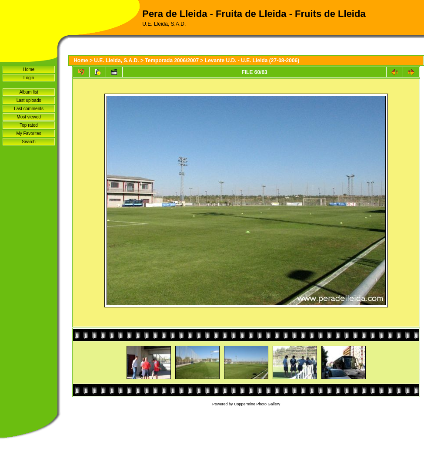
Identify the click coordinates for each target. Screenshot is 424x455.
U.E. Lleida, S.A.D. (116, 60)
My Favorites (28, 133)
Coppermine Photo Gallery (257, 404)
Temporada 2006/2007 (172, 60)
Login (28, 77)
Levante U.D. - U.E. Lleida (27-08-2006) (252, 60)
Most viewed (29, 117)
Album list (28, 92)
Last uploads (29, 100)
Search (29, 141)
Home (29, 69)
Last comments (28, 108)
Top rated (29, 125)
